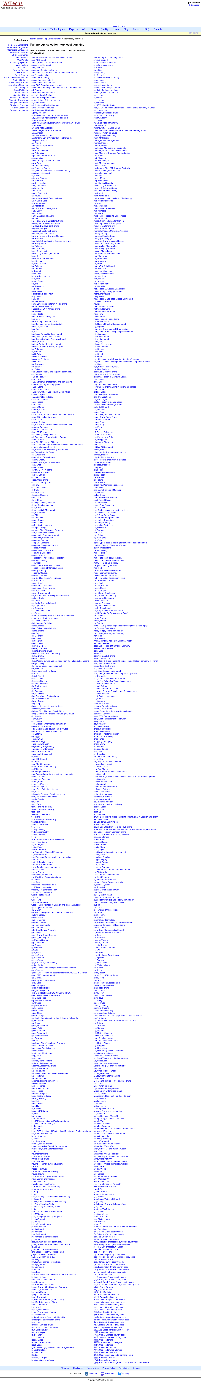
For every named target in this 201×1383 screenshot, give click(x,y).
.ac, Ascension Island (40, 75)
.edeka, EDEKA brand (41, 726)
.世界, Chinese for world (104, 1332)
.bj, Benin (35, 289)
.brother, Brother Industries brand (46, 344)
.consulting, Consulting (41, 553)
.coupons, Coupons (40, 573)
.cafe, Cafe (36, 379)
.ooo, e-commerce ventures (105, 394)
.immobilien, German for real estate (47, 1149)
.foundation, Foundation (41, 874)
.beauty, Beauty (38, 248)
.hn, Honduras (37, 1076)
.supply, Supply (100, 859)
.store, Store (99, 839)
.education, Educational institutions (46, 731)
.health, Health (37, 1051)
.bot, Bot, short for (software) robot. (47, 324)
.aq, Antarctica (37, 153)
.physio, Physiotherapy (103, 457)
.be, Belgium (36, 246)
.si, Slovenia (98, 746)
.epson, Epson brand (40, 751)
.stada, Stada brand (102, 824)
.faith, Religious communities (44, 797)
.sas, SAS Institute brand (104, 663)
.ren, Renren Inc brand (103, 580)
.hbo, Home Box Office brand (44, 1048)
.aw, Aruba (36, 196)
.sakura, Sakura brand (103, 648)
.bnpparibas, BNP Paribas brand (45, 309)
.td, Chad (97, 912)
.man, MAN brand (101, 138)
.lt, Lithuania (98, 103)
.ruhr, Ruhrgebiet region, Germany (108, 633)
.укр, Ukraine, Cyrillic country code (109, 1264)
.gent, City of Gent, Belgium (43, 935)
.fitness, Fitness (38, 834)
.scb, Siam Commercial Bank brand (109, 678)
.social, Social (99, 784)
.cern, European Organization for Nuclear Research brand (57, 445)
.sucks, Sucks (99, 854)
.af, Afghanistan (38, 103)
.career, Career (38, 407)
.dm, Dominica (37, 693)
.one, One (97, 382)
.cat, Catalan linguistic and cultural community (51, 424)
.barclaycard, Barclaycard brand (45, 223)
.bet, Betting (36, 261)
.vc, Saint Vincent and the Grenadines (110, 1058)
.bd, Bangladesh (38, 243)
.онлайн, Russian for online (105, 1249)
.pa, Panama (99, 409)
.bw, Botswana (37, 364)
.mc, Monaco (99, 155)
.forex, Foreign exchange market (45, 867)
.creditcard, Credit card (41, 585)
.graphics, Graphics (40, 1005)
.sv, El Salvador (100, 872)
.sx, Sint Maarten (101, 877)
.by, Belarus (36, 367)
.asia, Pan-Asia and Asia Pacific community (50, 170)
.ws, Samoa (98, 1174)
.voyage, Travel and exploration (107, 1111)
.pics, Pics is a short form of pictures (109, 460)
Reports (73, 29)
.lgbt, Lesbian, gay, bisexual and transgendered (52, 1347)
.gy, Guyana (36, 1038)
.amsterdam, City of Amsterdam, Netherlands (51, 138)
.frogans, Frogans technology (44, 890)
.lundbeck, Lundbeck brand (105, 113)
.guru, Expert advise (40, 1033)
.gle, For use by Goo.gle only (44, 962)
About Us (65, 1368)
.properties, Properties (103, 520)
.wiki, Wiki (97, 1151)
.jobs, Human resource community (46, 1242)
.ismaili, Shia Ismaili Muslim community (48, 1201)
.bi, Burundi (36, 271)
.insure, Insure (37, 1174)
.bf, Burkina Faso (38, 263)
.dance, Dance (37, 626)
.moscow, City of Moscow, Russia (108, 241)
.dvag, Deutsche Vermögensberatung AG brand (52, 714)
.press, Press (99, 507)
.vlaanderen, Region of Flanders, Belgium (112, 1096)
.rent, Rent (98, 583)
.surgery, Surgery (101, 867)
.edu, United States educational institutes (49, 729)
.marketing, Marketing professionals (109, 148)
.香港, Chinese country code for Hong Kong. (113, 1355)
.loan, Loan (98, 80)
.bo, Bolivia (36, 311)
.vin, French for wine (102, 1086)
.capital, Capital (38, 394)
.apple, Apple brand (40, 150)
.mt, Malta (97, 263)
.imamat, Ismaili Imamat (41, 1144)
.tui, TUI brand (99, 1018)
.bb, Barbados (37, 238)
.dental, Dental (37, 656)
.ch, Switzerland (38, 455)
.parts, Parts (98, 422)
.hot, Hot (35, 1101)
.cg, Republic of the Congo (43, 452)
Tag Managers (21, 87)
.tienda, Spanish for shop (104, 947)
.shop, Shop (98, 739)
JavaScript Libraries (19, 52)
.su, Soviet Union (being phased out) (109, 852)
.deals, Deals (37, 643)
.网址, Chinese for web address (107, 1350)
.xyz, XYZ (97, 1189)
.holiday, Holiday (38, 1083)
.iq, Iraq (34, 1191)
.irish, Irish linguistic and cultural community (50, 1196)
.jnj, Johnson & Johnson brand (44, 1237)
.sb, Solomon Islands (102, 668)
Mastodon (107, 1373)
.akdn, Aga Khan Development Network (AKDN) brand (55, 123)
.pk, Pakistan (99, 477)
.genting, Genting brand (41, 937)
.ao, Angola (36, 143)
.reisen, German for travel (105, 575)
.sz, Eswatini (99, 887)
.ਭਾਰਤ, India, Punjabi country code (108, 1304)
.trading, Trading (100, 1005)
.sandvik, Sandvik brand (104, 656)
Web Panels (22, 60)
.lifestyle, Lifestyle (39, 1357)
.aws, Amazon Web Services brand (46, 198)
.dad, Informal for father (41, 623)
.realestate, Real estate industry (107, 558)
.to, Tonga (97, 970)
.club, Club (36, 507)
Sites (93, 29)
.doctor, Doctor (37, 701)
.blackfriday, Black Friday (42, 294)
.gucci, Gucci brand (39, 1025)
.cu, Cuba (35, 600)
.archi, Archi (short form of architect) (47, 160)
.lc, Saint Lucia (37, 1337)
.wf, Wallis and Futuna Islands (106, 1144)
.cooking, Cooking (39, 560)
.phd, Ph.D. (98, 445)
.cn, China (35, 515)
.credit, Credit (37, 583)
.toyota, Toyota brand (102, 995)
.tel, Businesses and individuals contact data (113, 922)
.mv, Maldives (99, 276)
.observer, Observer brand (105, 372)
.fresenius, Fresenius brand (43, 885)
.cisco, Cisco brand (39, 480)
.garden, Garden (38, 922)
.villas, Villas (99, 1083)
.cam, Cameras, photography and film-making (51, 382)
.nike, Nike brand (101, 339)
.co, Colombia (37, 517)
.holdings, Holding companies (44, 1081)
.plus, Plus (98, 487)
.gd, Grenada (37, 927)
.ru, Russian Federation (104, 628)
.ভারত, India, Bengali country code (109, 1299)
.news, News (99, 316)
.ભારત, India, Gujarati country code (109, 1307)
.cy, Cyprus (36, 613)
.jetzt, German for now (41, 1224)
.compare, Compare (40, 543)
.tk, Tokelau (98, 960)
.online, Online (99, 392)
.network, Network (101, 309)
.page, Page (98, 412)
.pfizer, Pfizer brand (102, 434)
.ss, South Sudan (101, 819)
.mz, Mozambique (101, 284)
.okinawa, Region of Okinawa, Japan (110, 377)
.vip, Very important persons (106, 1088)
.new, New (98, 314)
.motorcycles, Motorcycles (105, 246)
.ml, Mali (97, 203)
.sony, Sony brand (101, 799)
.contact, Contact (38, 555)
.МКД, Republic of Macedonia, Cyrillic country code (116, 1242)
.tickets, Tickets (100, 945)
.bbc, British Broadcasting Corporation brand (51, 241)
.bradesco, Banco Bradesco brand (46, 334)
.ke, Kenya (36, 1259)
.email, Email (37, 739)
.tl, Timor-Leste (100, 962)
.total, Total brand (101, 988)
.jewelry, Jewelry (38, 1227)
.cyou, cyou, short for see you (44, 618)
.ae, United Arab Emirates (42, 95)
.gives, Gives (37, 955)
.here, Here (36, 1058)
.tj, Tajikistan (99, 957)
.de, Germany (37, 636)
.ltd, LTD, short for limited (104, 105)
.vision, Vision (99, 1093)
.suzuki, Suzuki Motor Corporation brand (111, 869)
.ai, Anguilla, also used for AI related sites (49, 115)
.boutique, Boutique (40, 326)
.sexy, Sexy (98, 721)
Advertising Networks (18, 85)
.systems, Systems (101, 885)
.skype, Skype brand (102, 764)
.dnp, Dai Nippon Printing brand (45, 696)
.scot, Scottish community (105, 696)
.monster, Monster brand (104, 236)
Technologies (57, 29)
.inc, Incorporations (39, 1154)
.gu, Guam (36, 1023)
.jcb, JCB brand (38, 1219)
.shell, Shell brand (101, 731)
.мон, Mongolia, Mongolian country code (111, 1244)
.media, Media (99, 165)
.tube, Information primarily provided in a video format (117, 1015)
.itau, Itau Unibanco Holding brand (46, 1211)
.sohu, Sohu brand (101, 792)
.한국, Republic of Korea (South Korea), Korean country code (121, 1362)
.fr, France (35, 880)
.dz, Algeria (36, 716)
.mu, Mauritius (99, 268)
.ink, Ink (34, 1166)
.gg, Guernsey (37, 942)
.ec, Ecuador (36, 721)
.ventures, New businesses (105, 1063)
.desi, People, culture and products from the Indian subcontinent (60, 661)
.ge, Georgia (36, 932)
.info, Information (38, 1161)
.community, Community (42, 538)
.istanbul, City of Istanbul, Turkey (45, 1206)
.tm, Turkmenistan (101, 965)
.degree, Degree (38, 646)
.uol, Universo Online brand (105, 1040)
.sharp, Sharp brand (102, 729)
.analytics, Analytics (40, 140)
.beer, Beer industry (40, 251)
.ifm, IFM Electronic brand (42, 1133)
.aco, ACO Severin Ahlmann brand (46, 85)
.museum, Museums (102, 271)
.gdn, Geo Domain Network (43, 930)
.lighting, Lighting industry (42, 1360)
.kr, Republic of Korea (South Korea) (47, 1299)
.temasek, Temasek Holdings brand (109, 925)
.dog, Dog (35, 704)
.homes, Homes (38, 1086)
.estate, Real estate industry (43, 766)
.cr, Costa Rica (37, 580)
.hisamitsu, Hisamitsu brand (43, 1066)
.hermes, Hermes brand (41, 1061)
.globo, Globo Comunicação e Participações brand (53, 968)
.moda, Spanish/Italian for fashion (108, 221)
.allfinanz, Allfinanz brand (42, 128)
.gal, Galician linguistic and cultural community (52, 912)
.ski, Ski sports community (105, 756)
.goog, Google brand (40, 988)
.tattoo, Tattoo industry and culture (108, 902)
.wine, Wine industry (102, 1159)
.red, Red (97, 568)
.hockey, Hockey (38, 1078)
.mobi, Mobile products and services (109, 216)
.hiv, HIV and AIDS (39, 1068)
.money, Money (100, 233)
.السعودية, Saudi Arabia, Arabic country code (113, 1282)
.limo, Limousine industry (104, 62)
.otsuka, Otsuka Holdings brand (107, 404)
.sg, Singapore (100, 724)
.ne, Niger (97, 304)
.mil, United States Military (105, 191)
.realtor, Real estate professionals (108, 560)
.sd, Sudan (98, 698)
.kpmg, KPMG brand (40, 1294)
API (84, 29)
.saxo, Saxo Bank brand (104, 666)
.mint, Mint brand (101, 196)
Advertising (124, 1368)
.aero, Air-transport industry (43, 97)
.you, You (97, 1206)
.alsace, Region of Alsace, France (46, 130)
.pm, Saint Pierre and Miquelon (107, 490)
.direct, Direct (37, 678)
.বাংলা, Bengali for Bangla (105, 1297)
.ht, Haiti (34, 1113)
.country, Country (38, 570)
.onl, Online (98, 389)
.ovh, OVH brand (101, 407)
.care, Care (36, 404)
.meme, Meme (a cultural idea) (107, 170)
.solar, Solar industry (102, 794)
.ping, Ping (98, 467)
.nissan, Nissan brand (103, 344)
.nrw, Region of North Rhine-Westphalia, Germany (116, 359)
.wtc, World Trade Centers (105, 1176)
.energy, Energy (38, 741)
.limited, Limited (100, 60)
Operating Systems (19, 62)
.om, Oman (98, 379)
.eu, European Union (40, 771)
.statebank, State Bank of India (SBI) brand (112, 827)
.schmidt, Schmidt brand (104, 683)
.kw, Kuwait (36, 1307)
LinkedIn (91, 1373)
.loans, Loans (99, 82)
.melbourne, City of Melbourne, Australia (111, 168)
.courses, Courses (39, 575)
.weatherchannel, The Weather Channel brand (114, 1128)
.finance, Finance (38, 822)
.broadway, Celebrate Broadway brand (48, 339)
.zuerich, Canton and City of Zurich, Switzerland (115, 1227)
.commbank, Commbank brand (45, 535)
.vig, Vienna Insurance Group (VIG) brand (112, 1081)
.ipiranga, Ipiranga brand (42, 1189)
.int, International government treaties (48, 1176)
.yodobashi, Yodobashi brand (106, 1199)
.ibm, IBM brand (38, 1118)
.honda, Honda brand (40, 1088)
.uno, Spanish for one (103, 1038)
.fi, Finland (35, 817)
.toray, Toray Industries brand (106, 983)
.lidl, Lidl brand (37, 1352)
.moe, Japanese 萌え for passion (108, 223)
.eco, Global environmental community (48, 724)
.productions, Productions (105, 512)
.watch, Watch (99, 1121)
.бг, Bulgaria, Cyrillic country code (108, 1234)
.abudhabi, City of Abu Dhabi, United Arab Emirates (54, 72)
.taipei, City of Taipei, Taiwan (106, 890)
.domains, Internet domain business (47, 706)
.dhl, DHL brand (38, 668)
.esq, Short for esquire (41, 764)
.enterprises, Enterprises (42, 749)
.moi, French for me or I (104, 226)
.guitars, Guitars (38, 1030)
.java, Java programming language (46, 1216)
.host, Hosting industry (41, 1096)
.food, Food (36, 859)
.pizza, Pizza (99, 475)
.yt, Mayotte (98, 1211)
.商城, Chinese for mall (103, 1340)
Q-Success (194, 5)
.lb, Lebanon (36, 1335)
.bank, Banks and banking (42, 216)
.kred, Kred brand (39, 1304)
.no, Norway (98, 349)
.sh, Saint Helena (101, 726)
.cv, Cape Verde (38, 605)
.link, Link (97, 67)
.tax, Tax (97, 905)
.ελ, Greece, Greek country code (108, 1232)
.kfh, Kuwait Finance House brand (46, 1262)
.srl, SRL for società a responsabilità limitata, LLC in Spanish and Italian (125, 817)
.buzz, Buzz (36, 362)
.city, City (35, 485)
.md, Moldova (99, 158)
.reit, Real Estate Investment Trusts (109, 578)
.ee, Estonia (36, 734)
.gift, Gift (34, 950)
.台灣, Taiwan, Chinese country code (109, 1337)
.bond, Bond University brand (44, 316)
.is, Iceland (36, 1199)
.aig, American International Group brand (49, 118)
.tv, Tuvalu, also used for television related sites (114, 1020)
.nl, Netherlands (100, 346)
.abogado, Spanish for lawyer (44, 70)
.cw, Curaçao (37, 608)
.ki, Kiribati (35, 1269)
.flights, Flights (37, 844)
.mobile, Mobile (100, 218)
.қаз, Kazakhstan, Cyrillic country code (110, 1267)
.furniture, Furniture (39, 902)
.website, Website (101, 1136)
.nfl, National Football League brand (109, 324)
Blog (126, 29)
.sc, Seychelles (100, 676)
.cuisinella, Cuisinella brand (43, 603)
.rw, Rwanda (99, 638)
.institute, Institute (39, 1169)
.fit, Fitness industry (40, 832)
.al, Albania (36, 125)
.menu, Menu (99, 178)
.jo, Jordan (36, 1239)
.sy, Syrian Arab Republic (104, 880)
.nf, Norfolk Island (101, 321)
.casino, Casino (38, 422)
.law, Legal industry (39, 1330)
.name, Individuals (101, 294)
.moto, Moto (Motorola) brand (106, 243)
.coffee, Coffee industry (41, 525)
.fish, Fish (35, 827)
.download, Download (40, 709)
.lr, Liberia (97, 97)
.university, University (103, 1035)
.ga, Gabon (36, 910)
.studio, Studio (99, 844)
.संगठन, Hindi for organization (106, 1294)
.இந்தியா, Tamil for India (104, 1312)
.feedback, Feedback (40, 814)
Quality (104, 29)
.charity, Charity (38, 460)
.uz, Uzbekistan (100, 1048)
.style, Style (98, 849)
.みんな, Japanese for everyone (107, 1327)
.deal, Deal (36, 638)
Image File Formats (19, 103)
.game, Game (37, 917)
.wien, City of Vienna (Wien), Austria (109, 1149)
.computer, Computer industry (44, 545)
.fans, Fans (36, 804)
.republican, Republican (104, 593)
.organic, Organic (101, 399)
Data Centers (22, 67)
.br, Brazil (35, 331)
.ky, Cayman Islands (40, 1310)
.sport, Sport (99, 809)
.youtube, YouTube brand (104, 1209)
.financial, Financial (39, 824)
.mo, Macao (98, 213)
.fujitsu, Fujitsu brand (40, 895)
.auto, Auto (36, 191)
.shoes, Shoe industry (103, 736)
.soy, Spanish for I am (103, 802)
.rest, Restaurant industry (104, 595)
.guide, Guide (37, 1028)
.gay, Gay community (40, 925)
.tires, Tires (98, 952)
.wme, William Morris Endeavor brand (110, 1161)
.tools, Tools (98, 978)
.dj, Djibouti (36, 688)
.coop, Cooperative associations (45, 565)
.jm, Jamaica (36, 1232)
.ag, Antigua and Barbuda (42, 110)
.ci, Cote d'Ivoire (38, 477)
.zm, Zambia (99, 1221)
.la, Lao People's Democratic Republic (48, 1317)
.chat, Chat (36, 465)
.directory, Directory (40, 681)
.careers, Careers (39, 409)
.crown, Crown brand (40, 593)
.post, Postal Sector (102, 500)
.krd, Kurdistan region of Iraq (44, 1302)
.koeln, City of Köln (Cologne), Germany (49, 1287)
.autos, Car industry (40, 193)
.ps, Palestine (99, 527)
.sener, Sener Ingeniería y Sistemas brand (112, 711)
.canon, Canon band (40, 389)
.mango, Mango (100, 143)
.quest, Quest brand (102, 548)
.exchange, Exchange (41, 779)
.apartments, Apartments (42, 145)
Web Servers (22, 57)
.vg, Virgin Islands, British (104, 1071)
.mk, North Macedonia (103, 201)
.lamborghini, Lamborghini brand (45, 1320)
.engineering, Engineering (42, 746)
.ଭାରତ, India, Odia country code (107, 1310)
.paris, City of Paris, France (105, 417)
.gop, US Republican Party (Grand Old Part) (51, 993)
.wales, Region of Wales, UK (106, 1116)
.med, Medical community (105, 163)
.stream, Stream (100, 842)
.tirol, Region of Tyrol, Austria (106, 955)
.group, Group (37, 1015)
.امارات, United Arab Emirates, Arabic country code (116, 1284)
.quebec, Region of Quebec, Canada (110, 545)
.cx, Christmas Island (40, 610)
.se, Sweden (99, 701)
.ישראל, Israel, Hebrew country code (109, 1272)
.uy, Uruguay (99, 1045)
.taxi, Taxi (97, 907)
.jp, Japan (35, 1247)
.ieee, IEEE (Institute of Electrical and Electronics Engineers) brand (61, 1131)
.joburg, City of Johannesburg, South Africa (50, 1244)
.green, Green (37, 1010)
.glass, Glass (37, 960)
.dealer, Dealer (37, 641)
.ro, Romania (99, 615)
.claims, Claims (38, 492)
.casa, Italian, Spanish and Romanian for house (52, 414)
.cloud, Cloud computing (42, 505)
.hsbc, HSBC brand (39, 1111)
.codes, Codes (37, 522)
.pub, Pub (97, 533)
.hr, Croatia (36, 1108)
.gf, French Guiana (39, 940)
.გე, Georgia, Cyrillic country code (108, 1325)
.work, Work (98, 1166)
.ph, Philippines (100, 439)
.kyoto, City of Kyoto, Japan (43, 1312)
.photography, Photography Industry (109, 452)
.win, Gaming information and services (110, 1156)
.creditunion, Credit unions (43, 588)
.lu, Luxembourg (100, 110)
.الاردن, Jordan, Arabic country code (109, 1277)
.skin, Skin (98, 759)
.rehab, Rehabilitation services (107, 570)
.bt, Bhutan (36, 351)
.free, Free (35, 882)
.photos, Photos (100, 455)
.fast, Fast (35, 812)
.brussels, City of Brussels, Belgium (47, 346)
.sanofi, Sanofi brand (102, 658)
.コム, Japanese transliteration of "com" (111, 1330)
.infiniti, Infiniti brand (40, 1159)
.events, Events (38, 776)
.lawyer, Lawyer (38, 1332)
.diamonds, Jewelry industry (43, 671)
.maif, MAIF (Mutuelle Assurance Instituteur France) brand (119, 130)
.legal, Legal (36, 1345)
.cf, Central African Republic (43, 447)
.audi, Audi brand (38, 186)
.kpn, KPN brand (38, 1297)
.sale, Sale (98, 651)
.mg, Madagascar (101, 180)
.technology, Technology (104, 920)
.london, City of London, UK (105, 92)
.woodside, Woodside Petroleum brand (110, 1164)
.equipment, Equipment (41, 754)
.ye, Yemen (98, 1196)
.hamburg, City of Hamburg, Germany (48, 1043)
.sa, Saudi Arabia (101, 643)
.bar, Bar (35, 218)
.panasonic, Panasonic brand (106, 414)
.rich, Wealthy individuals (104, 605)
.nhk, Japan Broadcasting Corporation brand (113, 331)
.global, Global (37, 965)
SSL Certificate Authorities (16, 77)
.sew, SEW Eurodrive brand (105, 716)
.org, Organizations (102, 397)
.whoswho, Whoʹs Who (103, 1146)
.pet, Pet (97, 429)
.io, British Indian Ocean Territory (45, 1186)
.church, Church (38, 475)
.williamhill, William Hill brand (106, 1154)
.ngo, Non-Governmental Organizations (111, 329)
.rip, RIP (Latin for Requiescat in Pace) (110, 613)
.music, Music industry (103, 274)
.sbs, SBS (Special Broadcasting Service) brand (115, 673)
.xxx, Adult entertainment (104, 1186)
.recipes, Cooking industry (105, 565)
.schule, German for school (105, 688)
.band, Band (36, 213)
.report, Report (100, 590)
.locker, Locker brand (102, 85)
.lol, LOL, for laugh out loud (105, 90)
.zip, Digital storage (102, 1219)
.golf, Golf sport (38, 985)
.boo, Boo (35, 319)
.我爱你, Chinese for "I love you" (107, 1342)
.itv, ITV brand (37, 1214)
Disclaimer (78, 1368)
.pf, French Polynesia (103, 432)
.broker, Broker (37, 341)
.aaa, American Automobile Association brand (51, 57)
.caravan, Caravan (39, 399)
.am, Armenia (37, 133)
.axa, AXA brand (38, 203)
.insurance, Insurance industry (44, 1171)
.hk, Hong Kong (38, 1071)
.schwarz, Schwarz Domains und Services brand (115, 691)
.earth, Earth (36, 719)
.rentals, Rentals (100, 585)
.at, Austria (36, 175)
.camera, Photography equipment (46, 384)
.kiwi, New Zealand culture (43, 1279)
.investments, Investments (42, 1184)
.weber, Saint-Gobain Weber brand (109, 1133)
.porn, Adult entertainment (105, 497)
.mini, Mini (98, 193)
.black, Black (36, 291)
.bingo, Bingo (37, 281)
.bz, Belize (35, 369)
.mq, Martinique (100, 256)
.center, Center (37, 439)
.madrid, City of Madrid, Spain (106, 128)
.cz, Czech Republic (40, 621)
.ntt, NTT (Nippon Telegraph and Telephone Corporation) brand (121, 362)
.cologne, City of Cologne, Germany (47, 530)
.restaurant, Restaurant (103, 598)
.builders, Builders (39, 356)
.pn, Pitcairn (98, 492)
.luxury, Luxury (100, 118)
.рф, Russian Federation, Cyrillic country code (114, 1257)
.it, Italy (34, 1209)
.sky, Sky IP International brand (107, 761)
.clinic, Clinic (36, 500)
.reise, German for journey (105, 573)
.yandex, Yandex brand (103, 1194)
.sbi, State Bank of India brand (107, 671)
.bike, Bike (35, 279)
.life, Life (34, 1355)
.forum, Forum (37, 872)
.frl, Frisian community (41, 887)
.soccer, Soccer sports (103, 781)
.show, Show (99, 744)
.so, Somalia (99, 779)
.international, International (43, 1179)
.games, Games (38, 920)
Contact (136, 1368)
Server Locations (20, 108)
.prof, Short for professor (104, 515)
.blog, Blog (36, 296)
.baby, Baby (36, 211)
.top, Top (97, 980)
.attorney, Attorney (39, 178)
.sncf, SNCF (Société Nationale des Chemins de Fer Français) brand (124, 776)
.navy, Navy (98, 296)
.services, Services (101, 714)
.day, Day (35, 633)
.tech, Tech (98, 917)
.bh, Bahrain (36, 268)
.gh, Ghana (36, 945)
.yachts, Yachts (100, 1191)
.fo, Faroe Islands (39, 854)
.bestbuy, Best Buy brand (42, 258)
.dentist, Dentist (38, 658)
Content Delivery (20, 80)
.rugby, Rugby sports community (107, 631)
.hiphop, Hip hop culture (41, 1063)
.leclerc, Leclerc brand (41, 1342)
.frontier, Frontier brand (41, 892)
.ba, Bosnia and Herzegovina (44, 208)
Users (116, 29)
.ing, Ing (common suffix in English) (47, 1164)
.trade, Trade (99, 1003)
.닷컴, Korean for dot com (105, 1360)
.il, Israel (34, 1139)
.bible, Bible (36, 274)
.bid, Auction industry (40, 276)
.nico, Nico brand (101, 336)
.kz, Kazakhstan (38, 1315)
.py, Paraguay (99, 538)
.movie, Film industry (102, 251)
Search (158, 29)
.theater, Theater (100, 940)
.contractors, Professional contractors (48, 558)
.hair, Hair (35, 1040)
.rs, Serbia (98, 623)
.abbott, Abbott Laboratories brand (46, 62)
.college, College (38, 527)
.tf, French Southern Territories (107, 932)
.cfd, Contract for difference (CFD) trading (49, 450)
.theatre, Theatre (101, 942)
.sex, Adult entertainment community (110, 719)
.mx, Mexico (98, 281)
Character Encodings (18, 100)
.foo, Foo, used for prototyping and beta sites (51, 857)
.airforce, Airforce (38, 120)
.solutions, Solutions (102, 797)
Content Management (18, 45)
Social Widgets (21, 90)
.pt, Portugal (98, 530)
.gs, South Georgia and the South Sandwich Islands (54, 1018)
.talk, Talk (97, 892)
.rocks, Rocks (99, 618)
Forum (136, 29)
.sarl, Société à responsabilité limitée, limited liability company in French (125, 661)
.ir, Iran (34, 1194)
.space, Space (99, 807)
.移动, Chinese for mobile (104, 1347)
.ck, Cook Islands (38, 487)
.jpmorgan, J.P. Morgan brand (44, 1249)
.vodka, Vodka (99, 1101)
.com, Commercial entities (42, 533)
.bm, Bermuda (37, 301)
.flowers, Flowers (38, 849)
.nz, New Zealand (101, 369)
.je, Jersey (35, 1221)
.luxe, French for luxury (103, 115)
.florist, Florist (37, 847)
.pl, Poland (98, 480)
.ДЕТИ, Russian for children (106, 1239)
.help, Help (36, 1056)
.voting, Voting (99, 1106)
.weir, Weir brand (101, 1141)
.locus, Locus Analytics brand (106, 87)
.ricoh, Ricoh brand (102, 608)
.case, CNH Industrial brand (43, 417)
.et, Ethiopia (36, 769)
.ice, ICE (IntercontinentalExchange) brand (50, 1121)
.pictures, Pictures (101, 465)
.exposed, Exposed (39, 784)
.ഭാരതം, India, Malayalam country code (111, 1320)
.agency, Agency (38, 113)
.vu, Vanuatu (99, 1113)
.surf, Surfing (99, 864)
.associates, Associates (41, 173)
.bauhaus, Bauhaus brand (42, 233)
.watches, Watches (102, 1123)
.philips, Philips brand (103, 447)
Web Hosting (22, 65)
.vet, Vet (97, 1068)
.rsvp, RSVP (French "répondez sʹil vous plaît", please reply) (120, 626)
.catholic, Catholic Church (42, 429)
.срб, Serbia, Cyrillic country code (108, 1262)
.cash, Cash (36, 419)
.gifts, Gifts (36, 952)
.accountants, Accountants (43, 82)
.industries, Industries (40, 1156)
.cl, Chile (35, 490)
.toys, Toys (98, 998)
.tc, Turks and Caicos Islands (106, 910)
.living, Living (99, 72)
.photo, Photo (99, 450)
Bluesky (123, 1373)
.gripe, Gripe (36, 1013)
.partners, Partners (101, 419)
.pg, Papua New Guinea (104, 437)
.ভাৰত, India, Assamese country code (110, 1302)
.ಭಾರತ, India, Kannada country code (109, 1317)
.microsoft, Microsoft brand (105, 188)
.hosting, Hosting (38, 1098)
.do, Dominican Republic (42, 698)
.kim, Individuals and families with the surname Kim (54, 1274)
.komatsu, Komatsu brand (42, 1289)
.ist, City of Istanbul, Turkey (43, 1204)
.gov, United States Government (45, 995)
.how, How (35, 1106)
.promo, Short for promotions (106, 517)
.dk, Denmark (37, 691)
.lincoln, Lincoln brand (103, 65)
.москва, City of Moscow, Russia (108, 1247)
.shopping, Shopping (102, 741)
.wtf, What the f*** (101, 1179)
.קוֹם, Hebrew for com (103, 1274)
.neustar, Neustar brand (104, 311)
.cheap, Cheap (37, 467)
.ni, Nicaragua (99, 334)
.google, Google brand (41, 990)
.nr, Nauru (97, 356)
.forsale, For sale (38, 869)
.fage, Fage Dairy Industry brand (45, 789)
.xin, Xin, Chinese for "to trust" (107, 1184)
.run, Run (97, 636)
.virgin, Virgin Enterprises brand (107, 1091)
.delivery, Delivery (39, 648)
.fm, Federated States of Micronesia (47, 852)
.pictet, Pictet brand (102, 462)
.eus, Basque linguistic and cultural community (52, 774)
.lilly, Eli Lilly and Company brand (108, 57)
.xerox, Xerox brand (102, 1181)
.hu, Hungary (37, 1116)
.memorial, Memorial (102, 173)
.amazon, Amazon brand (42, 135)
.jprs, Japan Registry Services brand (47, 1252)
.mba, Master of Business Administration (111, 153)
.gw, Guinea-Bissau (40, 1035)
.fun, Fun (35, 897)
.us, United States (101, 1043)
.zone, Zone (98, 1224)
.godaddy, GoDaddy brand (43, 980)
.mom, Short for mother (103, 228)
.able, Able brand (38, 67)
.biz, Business (37, 286)
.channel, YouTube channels (44, 457)
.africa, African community (42, 108)
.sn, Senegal (99, 774)
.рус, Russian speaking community (109, 1254)
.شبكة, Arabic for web (103, 1287)
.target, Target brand (102, 895)
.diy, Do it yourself (39, 686)
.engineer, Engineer (40, 744)
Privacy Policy (109, 1368)
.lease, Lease (37, 1340)
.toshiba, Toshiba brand (103, 985)
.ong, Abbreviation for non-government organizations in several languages (114, 385)
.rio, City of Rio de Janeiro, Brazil (108, 610)
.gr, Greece (36, 1003)
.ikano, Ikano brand (39, 1136)
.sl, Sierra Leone (100, 766)
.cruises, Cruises (38, 598)
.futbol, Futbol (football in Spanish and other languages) (56, 905)
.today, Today (99, 973)
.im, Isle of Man (38, 1141)
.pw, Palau (98, 535)
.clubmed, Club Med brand (43, 510)
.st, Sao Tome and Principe (105, 822)
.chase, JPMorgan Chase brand (45, 462)
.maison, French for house (105, 133)
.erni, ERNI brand (39, 759)
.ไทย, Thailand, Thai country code (108, 1322)
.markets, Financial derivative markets (110, 150)
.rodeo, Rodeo (99, 621)
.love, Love (98, 95)
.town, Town (98, 993)
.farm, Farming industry (41, 807)
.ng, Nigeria (98, 326)
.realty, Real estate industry (105, 563)
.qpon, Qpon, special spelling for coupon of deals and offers (120, 543)
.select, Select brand (102, 709)
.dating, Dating (37, 631)
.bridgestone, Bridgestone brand (45, 336)
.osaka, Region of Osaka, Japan (107, 402)
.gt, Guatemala (37, 1020)
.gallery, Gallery (38, 915)
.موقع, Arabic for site (102, 1289)
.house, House (37, 1103)
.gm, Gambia (37, 970)
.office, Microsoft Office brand (106, 374)
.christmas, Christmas (41, 472)
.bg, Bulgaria (36, 266)
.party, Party (98, 424)
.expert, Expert (37, 781)
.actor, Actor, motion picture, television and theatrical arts (56, 87)
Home (42, 29)
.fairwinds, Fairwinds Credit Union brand (49, 794)
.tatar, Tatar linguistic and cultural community (113, 900)
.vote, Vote (98, 1103)
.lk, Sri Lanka (99, 75)
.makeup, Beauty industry (105, 135)
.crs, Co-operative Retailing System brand (50, 595)
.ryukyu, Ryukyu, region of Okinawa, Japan (112, 641)
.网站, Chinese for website (105, 1352)
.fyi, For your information (42, 907)
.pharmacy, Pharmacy (103, 442)
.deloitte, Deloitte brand (41, 651)
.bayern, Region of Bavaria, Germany (48, 236)
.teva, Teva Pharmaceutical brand (108, 930)
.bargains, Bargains (40, 228)
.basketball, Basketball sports (44, 231)
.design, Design (38, 663)
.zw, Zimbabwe (100, 1229)
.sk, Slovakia (99, 754)
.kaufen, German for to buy (43, 1257)
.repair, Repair (99, 588)
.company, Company (40, 540)
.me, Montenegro (101, 160)
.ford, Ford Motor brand (41, 864)
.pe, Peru (97, 427)
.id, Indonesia (37, 1126)
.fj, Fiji (33, 837)
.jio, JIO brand (37, 1229)
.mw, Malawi (99, 279)
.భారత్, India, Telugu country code (108, 1315)
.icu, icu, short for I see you (43, 1123)
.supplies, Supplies (101, 857)
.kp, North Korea (38, 1292)
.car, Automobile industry (42, 397)
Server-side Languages (17, 47)
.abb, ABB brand (38, 60)
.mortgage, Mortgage (102, 238)
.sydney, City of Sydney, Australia (108, 882)
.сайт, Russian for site (103, 1259)
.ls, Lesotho (98, 100)
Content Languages (19, 110)
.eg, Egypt (35, 736)
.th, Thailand (99, 937)
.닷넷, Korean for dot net (104, 1357)
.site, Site (97, 751)
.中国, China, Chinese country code (109, 1335)
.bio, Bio (34, 284)
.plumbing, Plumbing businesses (108, 485)
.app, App (35, 148)
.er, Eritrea (35, 756)
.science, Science (101, 693)
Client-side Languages (17, 50)
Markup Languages (19, 97)
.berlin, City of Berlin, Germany (45, 253)
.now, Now (98, 351)
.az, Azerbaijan (37, 206)
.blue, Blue (36, 299)
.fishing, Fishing (38, 829)
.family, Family (37, 799)
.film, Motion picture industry (43, 819)
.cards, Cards (37, 402)
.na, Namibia (99, 286)
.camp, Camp (37, 387)
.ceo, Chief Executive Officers (44, 442)
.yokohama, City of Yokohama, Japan (110, 1204)
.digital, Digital (37, 676)
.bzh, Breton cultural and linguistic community (51, 372)
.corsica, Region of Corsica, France (47, 568)
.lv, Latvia (97, 120)
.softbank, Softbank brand (105, 786)
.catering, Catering (39, 427)
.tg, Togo (97, 935)
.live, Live (97, 70)
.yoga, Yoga (98, 1201)
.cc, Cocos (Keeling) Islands (43, 434)
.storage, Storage (101, 837)
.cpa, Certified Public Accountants (46, 578)
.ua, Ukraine (98, 1028)
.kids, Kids (35, 1272)
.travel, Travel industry (103, 1010)
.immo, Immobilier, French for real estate (49, 1146)
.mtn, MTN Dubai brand (104, 266)
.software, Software (102, 789)
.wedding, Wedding (102, 1139)
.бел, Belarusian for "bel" (104, 1237)
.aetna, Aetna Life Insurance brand (46, 100)
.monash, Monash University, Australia (110, 231)
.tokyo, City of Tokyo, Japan (105, 975)
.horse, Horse (37, 1091)
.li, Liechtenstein (38, 1350)
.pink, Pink (98, 470)
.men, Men (98, 175)
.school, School (100, 686)
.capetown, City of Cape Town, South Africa (50, 392)
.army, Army (36, 163)
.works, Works (99, 1169)
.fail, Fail (34, 792)
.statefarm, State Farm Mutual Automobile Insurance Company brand (124, 829)
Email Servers (21, 75)
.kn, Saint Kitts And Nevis (42, 1284)
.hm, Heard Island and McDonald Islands (49, 1073)
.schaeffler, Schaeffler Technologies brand (112, 681)
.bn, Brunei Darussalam (41, 306)
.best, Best (36, 256)
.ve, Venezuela (100, 1061)
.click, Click (36, 497)
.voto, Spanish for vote (103, 1108)
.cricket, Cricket (38, 590)
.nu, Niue (97, 364)
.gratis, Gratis (37, 1008)
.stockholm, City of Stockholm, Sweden (111, 834)
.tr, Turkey (97, 1000)
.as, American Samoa (40, 168)
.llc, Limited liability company (106, 77)
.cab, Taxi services (39, 377)
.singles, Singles (100, 749)
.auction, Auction (38, 183)
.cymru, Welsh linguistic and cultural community (52, 615)
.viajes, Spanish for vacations (106, 1076)
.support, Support (101, 862)
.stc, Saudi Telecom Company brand (109, 832)
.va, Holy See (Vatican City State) (108, 1051)
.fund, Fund (36, 900)
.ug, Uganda (99, 1030)
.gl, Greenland (37, 957)
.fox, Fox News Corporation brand (46, 877)
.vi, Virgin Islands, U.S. (103, 1073)
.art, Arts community (40, 165)
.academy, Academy (40, 77)
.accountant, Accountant (42, 80)
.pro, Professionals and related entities (110, 510)
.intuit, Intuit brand (39, 1181)
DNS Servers (22, 72)
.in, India (35, 1151)
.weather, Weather (101, 1126)
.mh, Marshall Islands (103, 183)
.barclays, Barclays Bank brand (45, 226)
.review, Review (100, 600)
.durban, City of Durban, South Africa (47, 711)
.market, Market (100, 145)
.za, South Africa (100, 1214)
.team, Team (99, 915)
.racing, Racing (100, 550)
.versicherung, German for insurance (110, 1066)
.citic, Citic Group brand (41, 482)
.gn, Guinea (36, 978)
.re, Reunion (99, 555)
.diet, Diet (35, 673)
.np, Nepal (98, 354)
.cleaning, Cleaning (39, 495)
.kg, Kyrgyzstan (38, 1264)
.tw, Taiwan (98, 1023)
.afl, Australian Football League (45, 105)
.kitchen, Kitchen (38, 1277)
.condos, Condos (38, 548)
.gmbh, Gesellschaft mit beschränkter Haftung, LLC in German (59, 973)
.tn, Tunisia (98, 968)
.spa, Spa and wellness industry (107, 804)
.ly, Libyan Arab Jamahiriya (105, 123)
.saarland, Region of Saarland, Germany (111, 646)
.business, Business (40, 359)
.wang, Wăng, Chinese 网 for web (108, 1118)
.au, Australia (37, 180)
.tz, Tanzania (99, 1025)
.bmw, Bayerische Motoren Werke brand (49, 304)
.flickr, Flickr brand (39, 842)
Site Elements (21, 92)
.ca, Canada (36, 374)
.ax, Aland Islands (39, 201)
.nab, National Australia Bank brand (109, 289)
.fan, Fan (35, 802)
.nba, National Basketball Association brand (113, 299)
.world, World (99, 1171)
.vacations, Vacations (103, 1053)
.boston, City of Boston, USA (44, 321)
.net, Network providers (103, 306)
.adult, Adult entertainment (43, 92)
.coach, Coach (37, 520)
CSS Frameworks (20, 55)
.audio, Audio (37, 188)
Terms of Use (93, 1368)
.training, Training (101, 1008)
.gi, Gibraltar (36, 947)
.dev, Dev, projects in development (46, 666)
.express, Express (39, 786)
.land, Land (36, 1322)
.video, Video (99, 1078)
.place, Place (99, 482)
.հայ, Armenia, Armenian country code (111, 1269)
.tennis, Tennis (99, 927)
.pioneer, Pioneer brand (104, 472)
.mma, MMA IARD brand (104, 208)
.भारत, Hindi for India (102, 1292)
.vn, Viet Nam (99, 1098)
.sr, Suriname (99, 814)
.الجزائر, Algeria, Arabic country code (110, 1279)
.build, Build (36, 354)
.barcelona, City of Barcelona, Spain (47, 221)
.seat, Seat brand (101, 704)
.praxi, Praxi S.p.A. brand (104, 505)
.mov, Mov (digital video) (104, 248)
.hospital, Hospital (39, 1093)
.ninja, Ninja (98, 341)
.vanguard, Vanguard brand (105, 1056)
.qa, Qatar (98, 540)
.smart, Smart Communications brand (110, 771)
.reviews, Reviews (101, 603)
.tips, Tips (97, 950)
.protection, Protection (103, 525)
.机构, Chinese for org (103, 1345)
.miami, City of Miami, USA (105, 186)
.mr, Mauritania (100, 258)
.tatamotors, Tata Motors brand (107, 897)
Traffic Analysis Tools (18, 82)
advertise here (119, 26)
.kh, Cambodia (37, 1267)
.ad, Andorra (36, 90)
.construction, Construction (43, 550)
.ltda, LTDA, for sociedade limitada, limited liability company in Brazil (124, 108)
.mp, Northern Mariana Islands (107, 253)
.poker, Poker (99, 495)
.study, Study (99, 847)
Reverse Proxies (20, 70)
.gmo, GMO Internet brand (43, 975)
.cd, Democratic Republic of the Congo (48, 437)
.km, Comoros (37, 1282)
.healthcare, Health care (42, 1053)
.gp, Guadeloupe (38, 998)
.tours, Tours (99, 990)
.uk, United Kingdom (102, 1033)
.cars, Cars (36, 412)
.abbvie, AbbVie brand (41, 65)
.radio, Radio (99, 553)
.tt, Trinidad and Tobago (104, 1013)
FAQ (146, 29)
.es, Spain (35, 761)
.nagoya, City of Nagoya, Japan (107, 291)
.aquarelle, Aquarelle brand (43, 155)
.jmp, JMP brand (38, 1234)
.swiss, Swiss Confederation (106, 874)
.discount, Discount (39, 683)
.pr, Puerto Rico (100, 502)
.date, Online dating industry (43, 628)
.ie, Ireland (36, 1128)
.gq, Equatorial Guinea (41, 1000)
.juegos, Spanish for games (43, 1254)
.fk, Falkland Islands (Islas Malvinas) (47, 839)
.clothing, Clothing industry (43, 502)
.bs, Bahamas (37, 349)
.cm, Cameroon (38, 512)
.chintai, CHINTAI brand (41, 470)
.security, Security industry (105, 706)
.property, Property (101, 522)
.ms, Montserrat (100, 261)
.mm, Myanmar (100, 206)
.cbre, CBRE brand (39, 432)
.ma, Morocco (99, 125)
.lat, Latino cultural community (44, 1327)
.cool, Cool (36, 563)
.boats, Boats (37, 314)
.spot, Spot (98, 812)
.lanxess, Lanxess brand (42, 1325)
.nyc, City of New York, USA (106, 367)
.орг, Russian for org (102, 1252)
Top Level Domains (19, 105)
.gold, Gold (36, 983)
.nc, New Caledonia (102, 301)
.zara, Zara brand (101, 1216)
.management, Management (106, 140)
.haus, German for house (42, 1045)
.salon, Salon (99, 653)
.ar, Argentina (37, 158)
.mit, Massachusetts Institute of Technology (112, 198)
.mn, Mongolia (99, 211)
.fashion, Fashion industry (42, 809)
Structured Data (20, 95)
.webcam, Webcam (102, 1131)
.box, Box (35, 329)
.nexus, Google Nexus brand (106, 319)
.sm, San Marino (100, 769)
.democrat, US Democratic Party (45, 653)
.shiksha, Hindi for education (106, 734)
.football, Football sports (42, 862)
